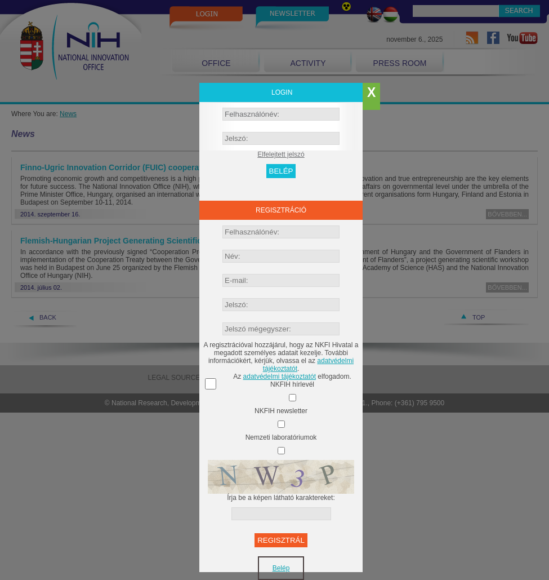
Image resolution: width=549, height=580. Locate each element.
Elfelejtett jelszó (280, 154)
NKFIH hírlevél (292, 384)
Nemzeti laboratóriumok (281, 437)
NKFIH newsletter (281, 411)
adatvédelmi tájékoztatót (279, 376)
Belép (281, 568)
